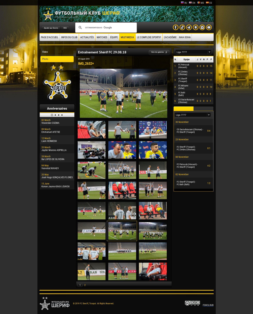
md (200, 2)
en (192, 2)
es (209, 2)
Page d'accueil (49, 37)
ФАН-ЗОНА (185, 37)
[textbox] (191, 52)
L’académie (170, 37)
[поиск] (105, 27)
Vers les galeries (157, 52)
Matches (102, 37)
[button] (210, 52)
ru (184, 2)
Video (45, 51)
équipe (114, 37)
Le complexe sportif (149, 37)
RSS (65, 28)
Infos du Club (69, 37)
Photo (45, 59)
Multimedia (127, 37)
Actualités (87, 37)
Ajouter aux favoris (51, 28)
